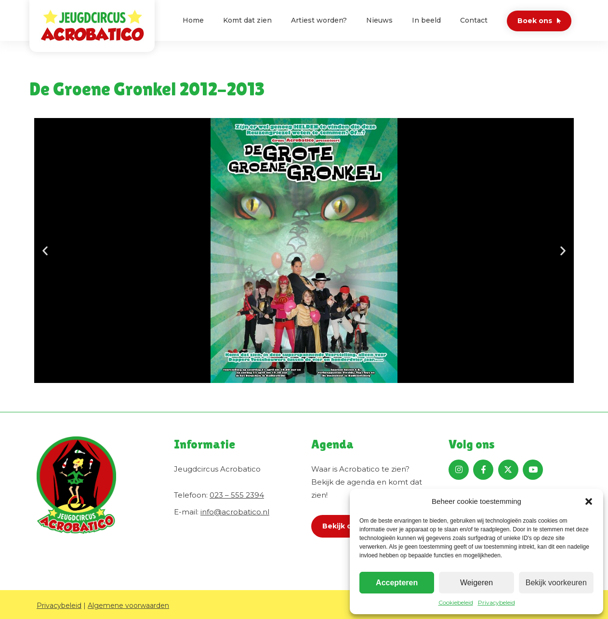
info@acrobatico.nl (234, 511)
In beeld (426, 20)
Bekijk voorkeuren (556, 583)
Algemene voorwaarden (128, 605)
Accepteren (397, 583)
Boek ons (534, 20)
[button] (589, 501)
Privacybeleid (496, 602)
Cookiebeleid (455, 602)
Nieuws (379, 20)
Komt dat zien (247, 20)
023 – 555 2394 (237, 495)
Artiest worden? (319, 20)
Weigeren (476, 583)
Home (193, 20)
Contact (474, 20)
